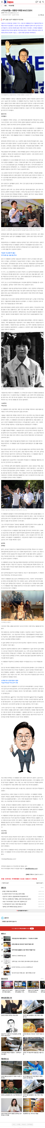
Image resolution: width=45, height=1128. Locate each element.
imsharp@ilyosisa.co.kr (13, 12)
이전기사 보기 (5, 883)
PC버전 (18, 1124)
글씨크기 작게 (39, 15)
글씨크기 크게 (43, 15)
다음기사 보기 (39, 883)
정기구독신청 (29, 1124)
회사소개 (23, 1124)
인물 (5, 5)
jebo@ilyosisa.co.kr (31, 868)
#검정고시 (28, 879)
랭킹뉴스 (3, 933)
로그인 (14, 1124)
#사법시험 (34, 879)
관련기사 (3, 887)
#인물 (2, 879)
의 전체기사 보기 (34, 874)
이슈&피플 (11, 5)
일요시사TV (4, 978)
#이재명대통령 (15, 879)
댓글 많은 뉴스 (5, 1059)
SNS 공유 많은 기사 (6, 997)
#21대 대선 (8, 879)
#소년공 (22, 879)
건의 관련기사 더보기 (22, 910)
